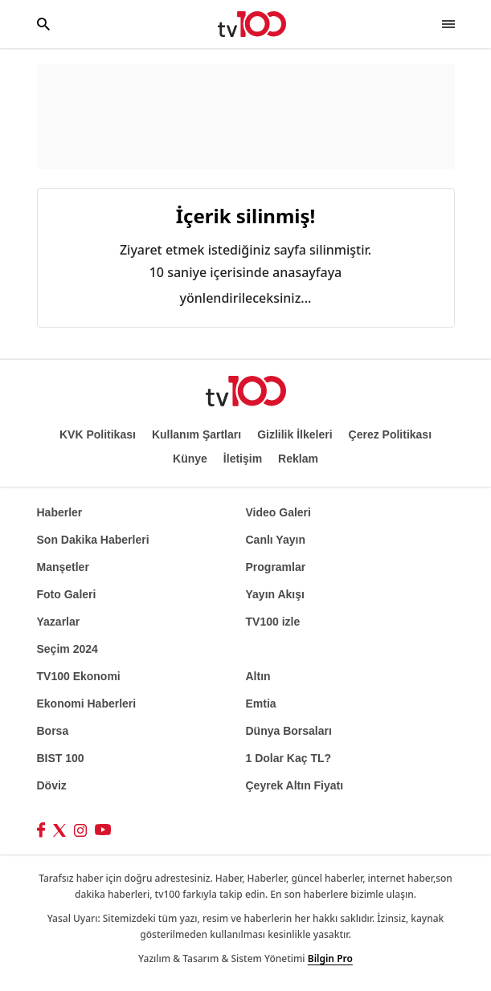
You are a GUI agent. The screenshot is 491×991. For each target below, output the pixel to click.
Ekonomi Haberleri (87, 703)
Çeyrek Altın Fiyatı (295, 785)
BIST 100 (60, 758)
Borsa (53, 730)
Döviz (52, 785)
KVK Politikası (97, 434)
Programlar (276, 567)
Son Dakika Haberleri (93, 539)
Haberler (60, 512)
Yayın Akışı (275, 594)
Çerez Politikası (390, 434)
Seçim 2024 (67, 648)
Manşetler (63, 567)
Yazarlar (58, 621)
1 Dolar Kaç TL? (289, 758)
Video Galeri (278, 512)
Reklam (298, 458)
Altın (258, 676)
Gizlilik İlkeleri (294, 434)
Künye (190, 458)
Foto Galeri (66, 594)
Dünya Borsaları (289, 730)
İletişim (242, 458)
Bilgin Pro (330, 958)
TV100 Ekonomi (79, 676)
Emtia (261, 703)
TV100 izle (273, 621)
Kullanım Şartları (196, 434)
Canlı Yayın (275, 539)
